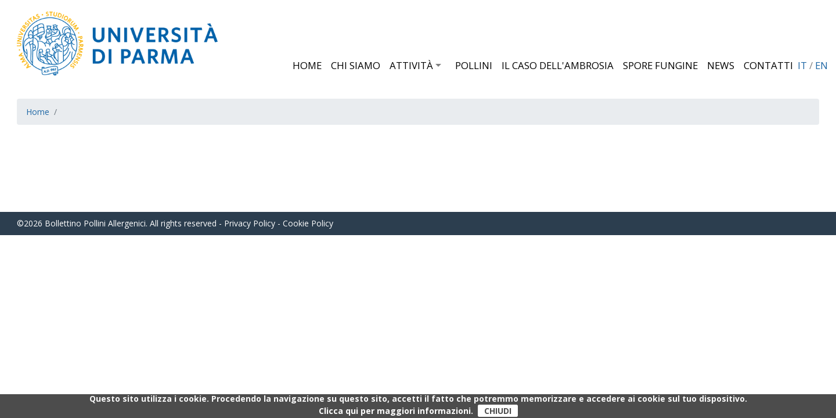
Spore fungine (660, 65)
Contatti (768, 65)
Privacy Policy (249, 223)
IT (802, 65)
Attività (411, 65)
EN (821, 65)
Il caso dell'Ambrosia (558, 65)
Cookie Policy (308, 223)
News (720, 65)
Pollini (473, 65)
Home (307, 65)
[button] (443, 65)
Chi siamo (355, 65)
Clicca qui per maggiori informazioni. (396, 410)
